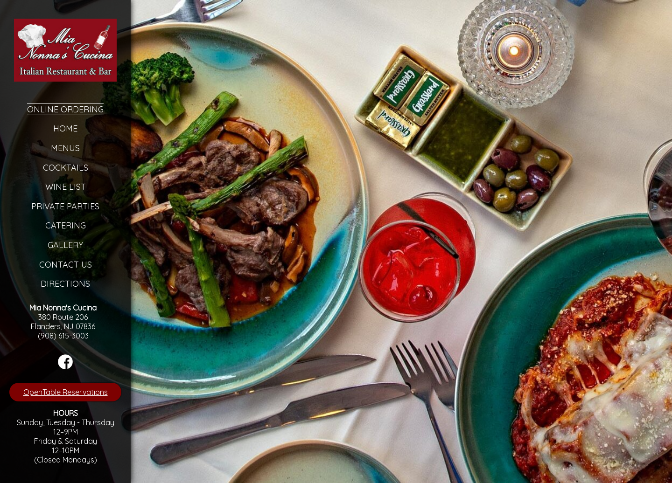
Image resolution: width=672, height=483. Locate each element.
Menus (65, 148)
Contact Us (65, 264)
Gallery (65, 245)
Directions (65, 283)
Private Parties (65, 206)
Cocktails (65, 167)
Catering (65, 225)
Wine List (65, 186)
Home (65, 128)
